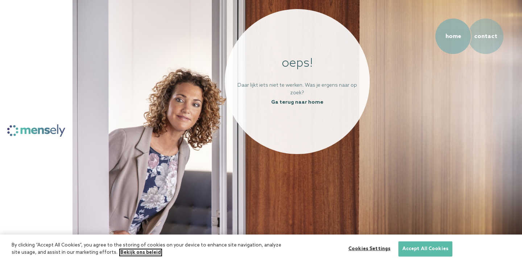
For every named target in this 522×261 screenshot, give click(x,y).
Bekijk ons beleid (140, 254)
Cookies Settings (369, 250)
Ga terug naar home (297, 102)
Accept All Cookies (425, 250)
